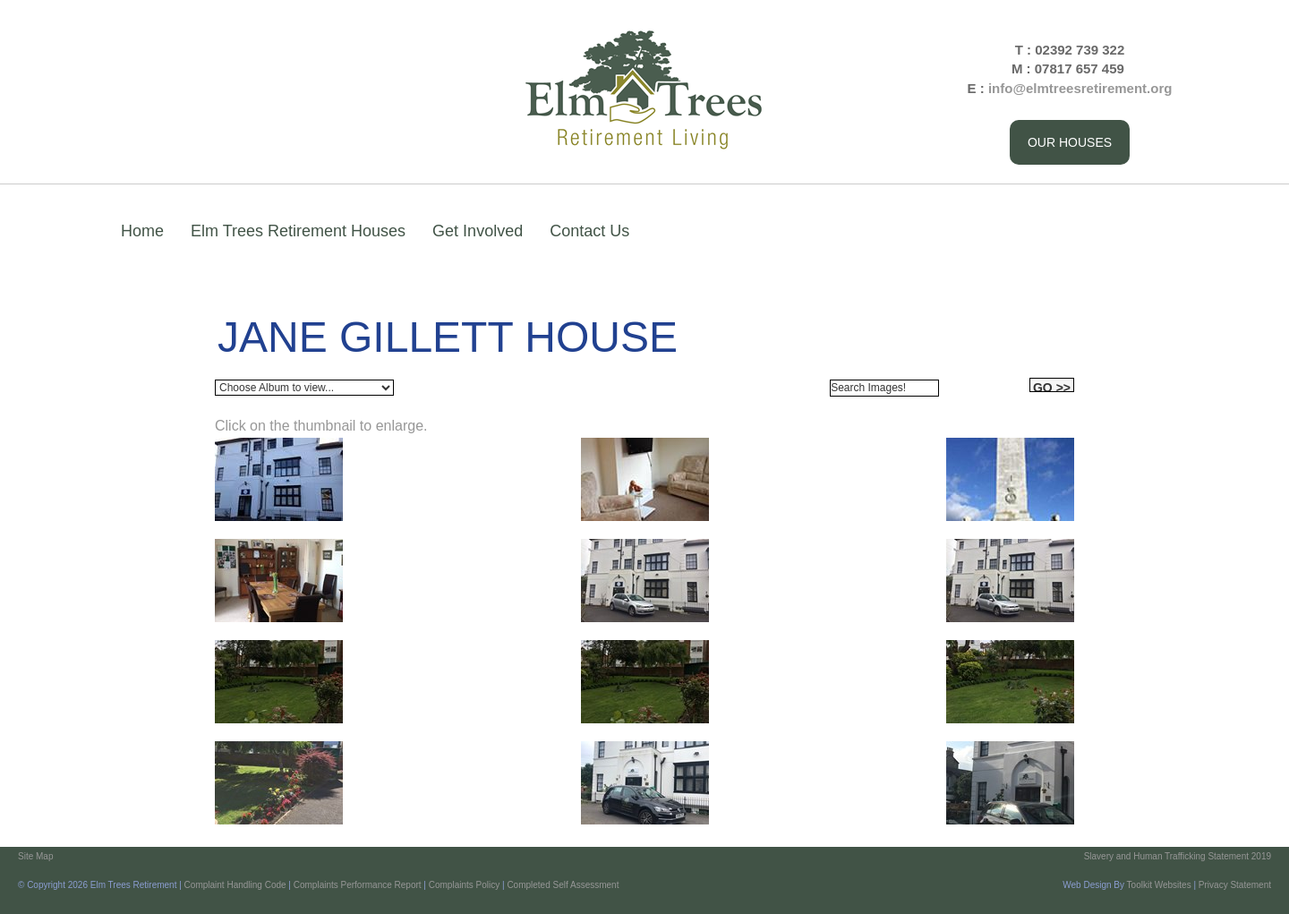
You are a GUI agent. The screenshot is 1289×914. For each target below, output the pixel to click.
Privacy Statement (1235, 885)
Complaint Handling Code (235, 885)
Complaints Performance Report (358, 885)
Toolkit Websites (1159, 885)
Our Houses (1070, 142)
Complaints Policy (464, 885)
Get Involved (477, 231)
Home (142, 231)
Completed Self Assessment (563, 885)
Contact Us (589, 231)
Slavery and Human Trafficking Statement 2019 (1177, 856)
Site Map (35, 856)
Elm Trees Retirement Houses (298, 231)
